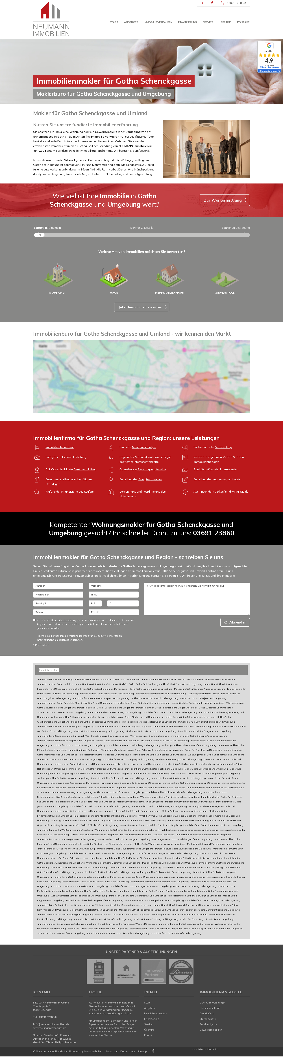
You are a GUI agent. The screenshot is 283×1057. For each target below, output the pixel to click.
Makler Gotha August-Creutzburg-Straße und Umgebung (213, 929)
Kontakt (243, 22)
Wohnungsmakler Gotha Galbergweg (149, 736)
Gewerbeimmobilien (211, 1030)
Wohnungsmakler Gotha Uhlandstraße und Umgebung (216, 755)
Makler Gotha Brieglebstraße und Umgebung (140, 802)
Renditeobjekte (208, 1024)
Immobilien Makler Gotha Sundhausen (120, 680)
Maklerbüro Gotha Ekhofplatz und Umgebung (203, 698)
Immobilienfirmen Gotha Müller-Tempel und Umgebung (97, 750)
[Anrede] (58, 586)
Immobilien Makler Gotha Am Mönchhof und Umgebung (182, 905)
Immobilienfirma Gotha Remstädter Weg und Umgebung (127, 924)
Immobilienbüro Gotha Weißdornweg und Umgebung (65, 830)
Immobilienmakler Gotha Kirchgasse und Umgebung (78, 764)
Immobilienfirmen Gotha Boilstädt (159, 680)
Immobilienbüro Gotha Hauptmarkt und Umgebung (198, 703)
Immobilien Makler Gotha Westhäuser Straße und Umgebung (69, 760)
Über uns (225, 22)
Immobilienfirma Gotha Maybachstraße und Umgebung (125, 849)
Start (114, 22)
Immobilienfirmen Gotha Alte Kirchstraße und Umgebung (103, 919)
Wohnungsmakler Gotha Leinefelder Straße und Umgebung (81, 821)
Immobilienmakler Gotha (205, 1050)
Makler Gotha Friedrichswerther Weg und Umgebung (65, 792)
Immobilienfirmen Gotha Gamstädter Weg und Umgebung (85, 802)
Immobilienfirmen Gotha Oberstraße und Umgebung (179, 778)
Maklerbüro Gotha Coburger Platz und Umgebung (199, 689)
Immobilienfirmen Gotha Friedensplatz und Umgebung (101, 698)
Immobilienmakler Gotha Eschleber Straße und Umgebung (99, 891)
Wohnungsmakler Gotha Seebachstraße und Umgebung (97, 788)
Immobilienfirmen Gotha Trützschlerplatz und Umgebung (98, 689)
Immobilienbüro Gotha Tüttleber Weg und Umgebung (159, 807)
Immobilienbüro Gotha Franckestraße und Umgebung (122, 915)
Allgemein (47, 227)
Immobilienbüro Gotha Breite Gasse (109, 736)
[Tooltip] (279, 71)
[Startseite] (51, 19)
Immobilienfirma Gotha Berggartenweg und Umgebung (191, 783)
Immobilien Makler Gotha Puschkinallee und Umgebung (105, 708)
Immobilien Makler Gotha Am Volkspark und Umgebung (79, 886)
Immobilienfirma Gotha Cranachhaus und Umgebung (170, 713)
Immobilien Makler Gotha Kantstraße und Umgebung (96, 769)
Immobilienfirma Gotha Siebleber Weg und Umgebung (142, 703)
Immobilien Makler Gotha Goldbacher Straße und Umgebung (99, 854)
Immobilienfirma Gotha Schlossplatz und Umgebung (107, 694)
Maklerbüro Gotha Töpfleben (220, 680)
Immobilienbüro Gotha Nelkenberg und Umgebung (133, 745)
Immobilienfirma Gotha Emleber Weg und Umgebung (78, 745)
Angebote (131, 22)
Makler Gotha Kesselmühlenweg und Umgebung (99, 731)
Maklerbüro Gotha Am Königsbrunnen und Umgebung (215, 844)
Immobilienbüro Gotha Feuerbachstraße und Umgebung (159, 882)
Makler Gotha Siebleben (190, 680)
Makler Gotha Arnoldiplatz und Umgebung (151, 689)
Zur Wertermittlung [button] (223, 200)
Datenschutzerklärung (63, 620)
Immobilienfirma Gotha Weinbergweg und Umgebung (65, 915)
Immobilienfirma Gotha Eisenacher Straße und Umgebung (100, 807)
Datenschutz (127, 1052)
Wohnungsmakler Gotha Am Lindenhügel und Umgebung (169, 797)
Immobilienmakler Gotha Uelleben (55, 684)
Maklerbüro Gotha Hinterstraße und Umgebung (181, 877)
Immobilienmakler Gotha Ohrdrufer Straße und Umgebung (210, 910)
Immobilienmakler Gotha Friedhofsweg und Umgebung (66, 849)
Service (208, 22)
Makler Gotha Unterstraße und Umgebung (206, 769)
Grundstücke (207, 1014)
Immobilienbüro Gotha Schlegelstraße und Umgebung (66, 905)
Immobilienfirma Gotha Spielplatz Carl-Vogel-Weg (63, 736)
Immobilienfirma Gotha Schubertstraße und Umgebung (206, 722)
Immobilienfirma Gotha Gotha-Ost (92, 684)
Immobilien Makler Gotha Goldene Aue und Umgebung (199, 736)
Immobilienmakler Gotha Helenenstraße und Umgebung (103, 774)
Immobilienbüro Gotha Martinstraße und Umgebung (159, 755)
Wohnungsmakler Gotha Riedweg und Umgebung (63, 778)
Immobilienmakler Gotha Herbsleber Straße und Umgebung (151, 825)
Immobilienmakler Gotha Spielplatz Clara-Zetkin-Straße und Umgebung (75, 703)
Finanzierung (187, 22)
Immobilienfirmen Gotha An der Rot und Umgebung (155, 929)
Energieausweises (150, 480)
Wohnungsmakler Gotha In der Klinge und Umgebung (179, 915)
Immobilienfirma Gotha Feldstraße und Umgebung (105, 755)
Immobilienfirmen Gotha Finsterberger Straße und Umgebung (100, 844)
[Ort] (123, 604)
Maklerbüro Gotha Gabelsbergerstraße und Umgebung (94, 901)
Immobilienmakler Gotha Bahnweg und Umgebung (114, 713)
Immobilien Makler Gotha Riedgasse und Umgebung (133, 717)
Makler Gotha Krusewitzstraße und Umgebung (94, 835)
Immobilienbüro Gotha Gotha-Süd (129, 684)
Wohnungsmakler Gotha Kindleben (81, 680)
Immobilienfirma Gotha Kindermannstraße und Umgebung (213, 825)
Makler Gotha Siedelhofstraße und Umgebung (93, 910)
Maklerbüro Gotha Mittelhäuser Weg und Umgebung (147, 835)
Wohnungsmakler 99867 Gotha (203, 694)
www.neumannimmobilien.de (49, 1028)
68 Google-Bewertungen (269, 67)
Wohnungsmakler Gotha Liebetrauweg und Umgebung (123, 727)
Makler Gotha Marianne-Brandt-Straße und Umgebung (79, 868)
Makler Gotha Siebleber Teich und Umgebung (154, 698)
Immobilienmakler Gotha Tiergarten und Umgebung (204, 731)
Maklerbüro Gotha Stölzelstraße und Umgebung (93, 825)
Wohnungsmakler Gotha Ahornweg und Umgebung (77, 717)
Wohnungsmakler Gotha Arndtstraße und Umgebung (164, 872)
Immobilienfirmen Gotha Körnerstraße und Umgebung (132, 811)
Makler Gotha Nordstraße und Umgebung (117, 741)
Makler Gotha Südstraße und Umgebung (212, 708)
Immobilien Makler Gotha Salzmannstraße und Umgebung (98, 929)
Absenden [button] (238, 623)
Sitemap (142, 1052)
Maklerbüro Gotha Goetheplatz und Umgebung (62, 713)
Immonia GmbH (92, 1052)
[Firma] (114, 595)
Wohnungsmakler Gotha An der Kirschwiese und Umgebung (125, 830)
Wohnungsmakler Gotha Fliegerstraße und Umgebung (79, 896)
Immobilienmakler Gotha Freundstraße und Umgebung (173, 792)
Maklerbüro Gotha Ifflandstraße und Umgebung (189, 802)
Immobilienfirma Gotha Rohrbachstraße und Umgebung (194, 858)
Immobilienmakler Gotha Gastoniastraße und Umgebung (67, 924)
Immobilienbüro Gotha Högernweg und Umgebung (214, 774)
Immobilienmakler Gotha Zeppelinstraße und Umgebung (154, 901)
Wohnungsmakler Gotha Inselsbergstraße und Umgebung (182, 839)
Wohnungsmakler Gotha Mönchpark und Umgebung (175, 684)
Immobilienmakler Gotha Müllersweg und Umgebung (149, 722)
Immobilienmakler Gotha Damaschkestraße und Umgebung (118, 933)
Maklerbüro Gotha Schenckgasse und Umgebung (76, 858)
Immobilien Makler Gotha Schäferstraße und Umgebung (137, 896)
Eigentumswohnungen (213, 1003)
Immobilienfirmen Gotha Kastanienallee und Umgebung (154, 769)
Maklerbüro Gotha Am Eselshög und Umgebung (197, 750)
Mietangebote (208, 1019)
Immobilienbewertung (59, 448)
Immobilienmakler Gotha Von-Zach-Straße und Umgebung (131, 783)
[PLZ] (95, 604)
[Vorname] (114, 586)
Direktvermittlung (84, 470)
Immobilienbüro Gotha (49, 680)
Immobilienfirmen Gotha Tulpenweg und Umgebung (188, 717)
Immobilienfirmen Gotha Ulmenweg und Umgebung (194, 896)
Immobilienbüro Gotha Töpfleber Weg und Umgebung (65, 727)
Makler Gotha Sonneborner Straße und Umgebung (140, 821)
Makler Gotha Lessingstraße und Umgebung (179, 760)
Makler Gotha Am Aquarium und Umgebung (184, 811)
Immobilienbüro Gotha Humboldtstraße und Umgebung (106, 872)
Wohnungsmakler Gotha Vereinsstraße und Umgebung (123, 905)
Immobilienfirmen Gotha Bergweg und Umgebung (128, 760)
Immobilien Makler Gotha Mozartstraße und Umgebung (182, 727)
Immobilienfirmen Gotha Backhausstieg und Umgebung (196, 821)
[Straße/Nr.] (58, 604)
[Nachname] (58, 595)
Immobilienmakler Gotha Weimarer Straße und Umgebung (192, 868)
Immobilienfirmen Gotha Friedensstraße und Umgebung (80, 877)
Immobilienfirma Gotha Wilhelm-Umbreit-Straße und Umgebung (95, 882)
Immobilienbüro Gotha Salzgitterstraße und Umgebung (110, 797)
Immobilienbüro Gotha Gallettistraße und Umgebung (186, 924)
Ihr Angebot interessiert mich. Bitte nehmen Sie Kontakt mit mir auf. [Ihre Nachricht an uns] (197, 599)
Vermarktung (223, 448)
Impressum (112, 1052)
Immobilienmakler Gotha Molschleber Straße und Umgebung (105, 816)
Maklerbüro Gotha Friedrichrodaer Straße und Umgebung (148, 910)
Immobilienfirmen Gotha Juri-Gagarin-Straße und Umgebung (141, 886)
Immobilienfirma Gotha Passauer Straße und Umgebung (160, 891)
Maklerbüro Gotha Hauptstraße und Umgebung (95, 722)
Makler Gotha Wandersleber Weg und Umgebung (159, 844)
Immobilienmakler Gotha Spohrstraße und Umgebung (203, 835)
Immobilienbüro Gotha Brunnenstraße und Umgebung (183, 849)
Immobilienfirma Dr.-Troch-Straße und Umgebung (176, 933)
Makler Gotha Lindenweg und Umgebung (194, 886)
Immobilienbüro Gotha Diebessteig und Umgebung (188, 764)
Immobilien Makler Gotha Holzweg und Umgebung (77, 811)
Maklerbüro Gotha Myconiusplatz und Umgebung (151, 731)
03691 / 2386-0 (236, 3)
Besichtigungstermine (152, 470)
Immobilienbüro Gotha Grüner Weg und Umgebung (124, 839)
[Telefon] (58, 613)
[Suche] (202, 3)
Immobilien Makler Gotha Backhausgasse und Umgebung (188, 830)
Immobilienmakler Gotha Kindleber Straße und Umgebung (133, 858)
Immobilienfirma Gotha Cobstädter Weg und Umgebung (167, 816)
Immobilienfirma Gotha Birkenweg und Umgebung (160, 774)
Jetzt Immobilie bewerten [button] (140, 308)
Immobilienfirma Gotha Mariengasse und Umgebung (212, 901)
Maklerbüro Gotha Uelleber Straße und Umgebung (135, 868)
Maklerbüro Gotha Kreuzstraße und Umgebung (75, 783)
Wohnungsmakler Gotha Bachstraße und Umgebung (113, 863)
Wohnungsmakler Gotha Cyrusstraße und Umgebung (189, 745)
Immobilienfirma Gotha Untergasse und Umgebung (133, 764)
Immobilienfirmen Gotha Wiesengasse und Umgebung (66, 741)
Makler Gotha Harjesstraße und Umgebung (132, 877)
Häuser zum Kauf (210, 1008)
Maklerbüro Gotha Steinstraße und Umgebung (61, 933)
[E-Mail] (114, 613)
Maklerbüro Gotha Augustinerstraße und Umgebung (206, 919)
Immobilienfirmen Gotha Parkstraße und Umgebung (163, 708)
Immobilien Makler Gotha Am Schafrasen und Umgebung (120, 778)
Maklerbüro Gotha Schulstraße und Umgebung (165, 741)
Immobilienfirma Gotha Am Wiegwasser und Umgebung (67, 839)
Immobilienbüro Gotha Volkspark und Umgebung (161, 694)
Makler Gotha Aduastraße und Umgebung (149, 750)
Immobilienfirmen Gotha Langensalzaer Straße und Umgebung (165, 854)
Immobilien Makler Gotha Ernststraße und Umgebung (169, 863)
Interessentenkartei (146, 462)
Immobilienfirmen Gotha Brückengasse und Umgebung (215, 788)
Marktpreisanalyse (144, 448)
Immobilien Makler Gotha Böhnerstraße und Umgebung (156, 788)
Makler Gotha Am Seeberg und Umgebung (156, 919)
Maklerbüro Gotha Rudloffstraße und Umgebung (119, 792)
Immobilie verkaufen (158, 22)
